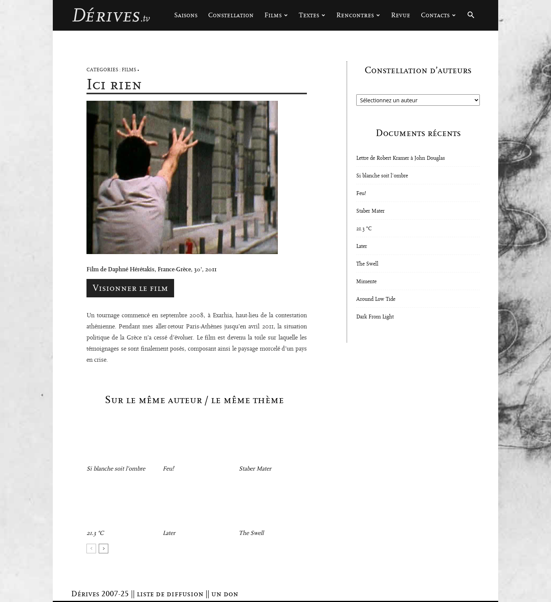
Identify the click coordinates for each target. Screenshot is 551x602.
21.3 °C (95, 533)
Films (276, 15)
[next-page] (103, 548)
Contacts (438, 15)
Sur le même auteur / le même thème (194, 400)
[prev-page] (91, 548)
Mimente (366, 282)
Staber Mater (255, 468)
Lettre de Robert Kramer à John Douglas (400, 158)
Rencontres (358, 15)
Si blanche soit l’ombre (115, 468)
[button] (470, 16)
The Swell (251, 533)
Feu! (168, 468)
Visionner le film (130, 288)
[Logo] (110, 15)
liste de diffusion (170, 594)
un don (224, 594)
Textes (312, 15)
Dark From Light (375, 317)
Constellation (231, 15)
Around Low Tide (375, 299)
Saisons (185, 15)
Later (169, 533)
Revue (400, 15)
